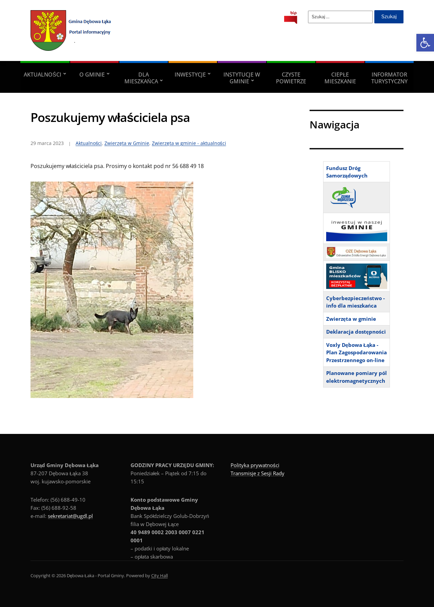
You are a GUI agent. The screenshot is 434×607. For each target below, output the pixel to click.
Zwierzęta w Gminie (126, 143)
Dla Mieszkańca (141, 78)
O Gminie (92, 74)
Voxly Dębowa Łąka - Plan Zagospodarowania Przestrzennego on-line (356, 352)
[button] (425, 42)
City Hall (159, 575)
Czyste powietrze (291, 78)
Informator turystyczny (389, 78)
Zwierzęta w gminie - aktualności (189, 143)
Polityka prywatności (255, 465)
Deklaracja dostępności (356, 331)
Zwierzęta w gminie (351, 318)
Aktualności (42, 74)
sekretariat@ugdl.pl (70, 515)
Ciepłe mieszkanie (340, 78)
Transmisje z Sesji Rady (257, 473)
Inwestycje (190, 74)
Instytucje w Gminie (241, 78)
